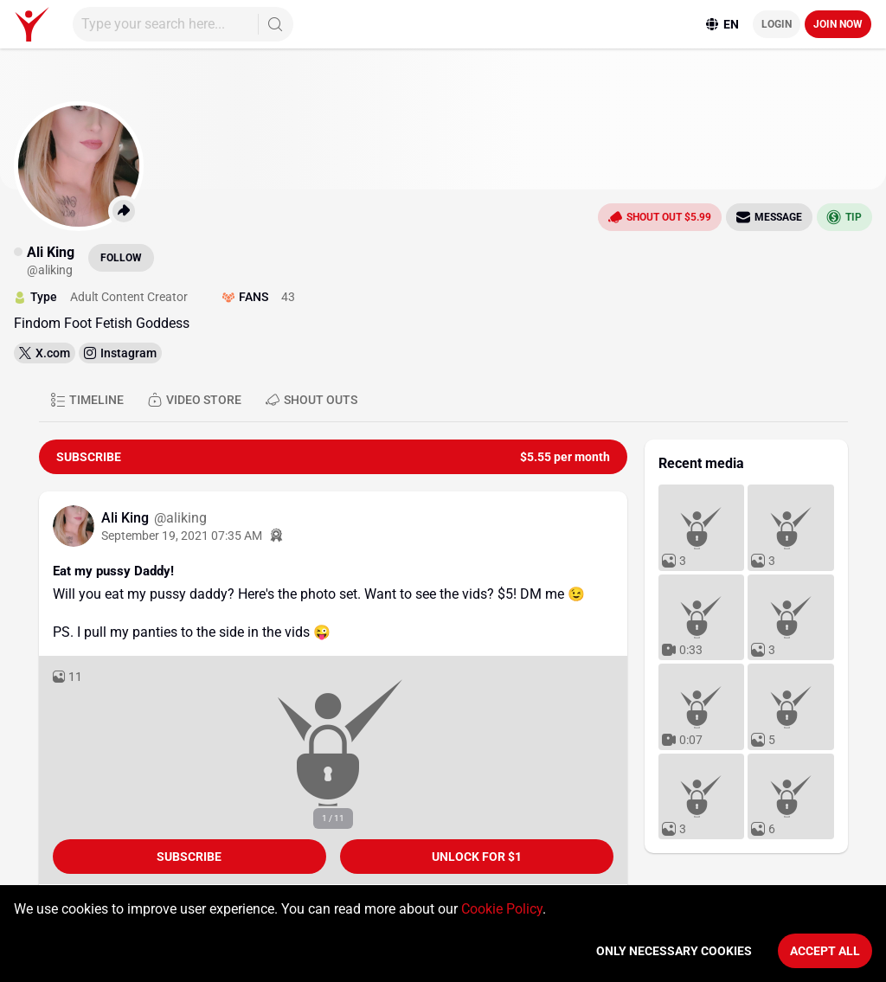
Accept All (825, 951)
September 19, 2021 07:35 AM (181, 535)
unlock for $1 (477, 856)
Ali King (126, 518)
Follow (121, 258)
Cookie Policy (502, 909)
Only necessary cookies (674, 951)
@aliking (180, 518)
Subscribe (189, 856)
